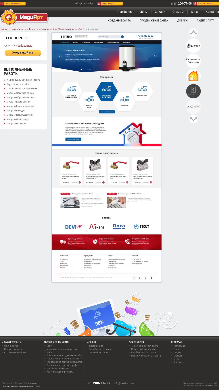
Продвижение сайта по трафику (63, 365)
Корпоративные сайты (70, 29)
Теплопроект (193, 76)
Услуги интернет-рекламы (60, 372)
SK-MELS (193, 45)
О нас (194, 11)
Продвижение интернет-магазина (64, 358)
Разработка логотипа (100, 349)
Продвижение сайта (154, 20)
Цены (144, 11)
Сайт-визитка (11, 346)
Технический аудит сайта (144, 346)
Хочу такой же (22, 52)
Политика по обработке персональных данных (21, 386)
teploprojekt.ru (25, 45)
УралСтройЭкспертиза (193, 91)
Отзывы (178, 11)
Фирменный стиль (98, 352)
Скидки (160, 11)
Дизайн (182, 20)
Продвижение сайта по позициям (64, 362)
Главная (4, 29)
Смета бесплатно (12, 3)
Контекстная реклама (58, 368)
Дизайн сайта (96, 346)
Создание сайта (119, 20)
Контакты (212, 11)
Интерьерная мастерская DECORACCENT (193, 61)
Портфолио (124, 11)
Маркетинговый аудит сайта (146, 355)
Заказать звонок (205, 3)
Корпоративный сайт (15, 352)
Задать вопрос (108, 3)
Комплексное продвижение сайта (64, 355)
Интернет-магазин (13, 349)
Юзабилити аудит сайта (143, 352)
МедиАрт (176, 341)
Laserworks (193, 106)
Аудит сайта (205, 20)
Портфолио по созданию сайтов (40, 29)
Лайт (49, 346)
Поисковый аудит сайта (143, 349)
